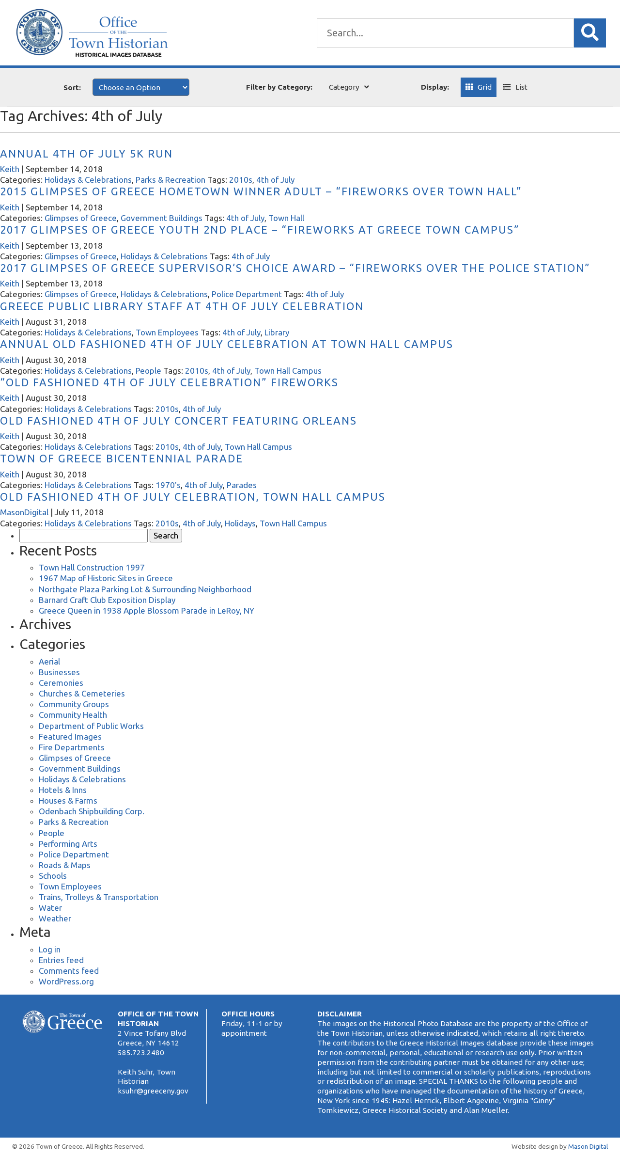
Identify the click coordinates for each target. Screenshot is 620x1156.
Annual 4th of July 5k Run (86, 153)
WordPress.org (66, 981)
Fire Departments (72, 747)
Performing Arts (68, 843)
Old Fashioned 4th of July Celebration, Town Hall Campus (193, 497)
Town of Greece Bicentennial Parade (121, 458)
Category (344, 87)
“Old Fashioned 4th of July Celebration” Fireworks (169, 382)
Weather (55, 918)
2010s (240, 179)
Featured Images (70, 736)
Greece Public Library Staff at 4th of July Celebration (182, 306)
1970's (168, 485)
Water (50, 907)
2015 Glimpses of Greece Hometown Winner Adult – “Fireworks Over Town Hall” (261, 191)
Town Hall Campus (288, 370)
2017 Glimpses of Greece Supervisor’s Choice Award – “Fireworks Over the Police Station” (295, 268)
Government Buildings (161, 217)
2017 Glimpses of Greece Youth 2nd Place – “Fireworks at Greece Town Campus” (260, 229)
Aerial (49, 661)
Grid (485, 87)
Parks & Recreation (170, 179)
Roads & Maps (65, 865)
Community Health (73, 714)
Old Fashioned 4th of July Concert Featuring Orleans (178, 420)
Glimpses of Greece (81, 217)
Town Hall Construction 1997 (92, 567)
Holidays (240, 523)
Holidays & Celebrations (88, 179)
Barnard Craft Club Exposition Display (107, 599)
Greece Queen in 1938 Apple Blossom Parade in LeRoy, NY (146, 610)
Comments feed (69, 970)
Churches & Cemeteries (82, 693)
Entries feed (61, 960)
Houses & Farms (68, 800)
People (148, 370)
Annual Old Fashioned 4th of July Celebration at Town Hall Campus (226, 344)
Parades (242, 485)
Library (276, 332)
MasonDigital (24, 512)
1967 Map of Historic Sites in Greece (106, 578)
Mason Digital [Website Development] (588, 1146)
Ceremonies (61, 682)
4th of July (275, 179)
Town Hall (286, 217)
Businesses (59, 672)
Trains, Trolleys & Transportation (98, 897)
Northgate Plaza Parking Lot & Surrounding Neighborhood (145, 589)
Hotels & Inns (63, 789)
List (521, 87)
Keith (9, 169)
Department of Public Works (91, 725)
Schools (53, 875)
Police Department (247, 294)
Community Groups (74, 704)
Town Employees (167, 332)
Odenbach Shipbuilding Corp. (91, 811)
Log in (50, 949)
